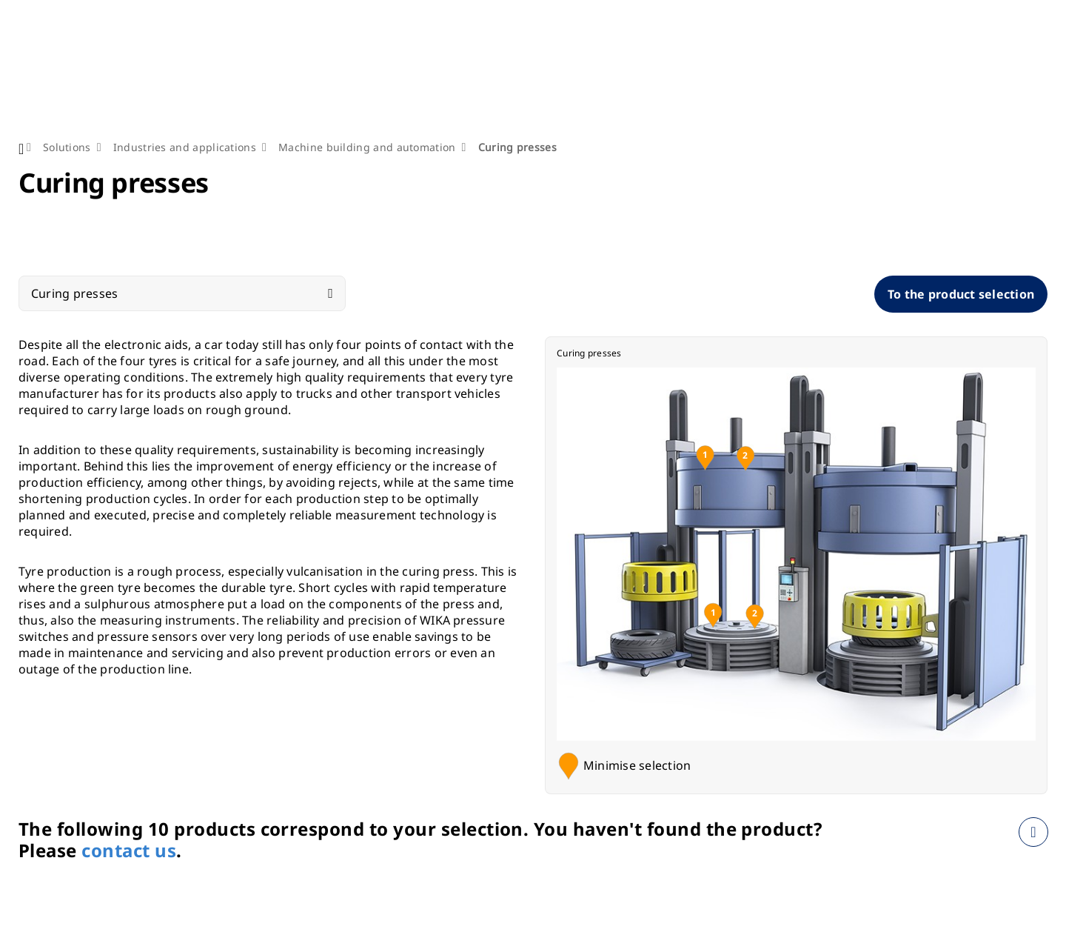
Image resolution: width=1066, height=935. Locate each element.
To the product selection (961, 294)
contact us (128, 850)
